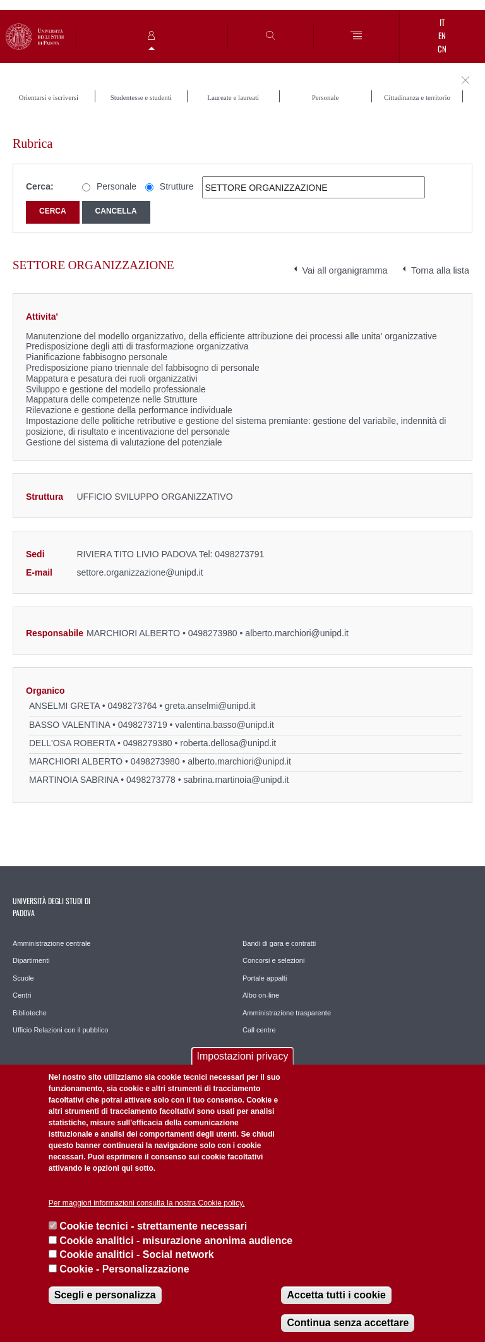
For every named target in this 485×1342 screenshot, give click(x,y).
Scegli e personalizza (105, 1295)
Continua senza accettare (348, 1322)
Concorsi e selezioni (273, 960)
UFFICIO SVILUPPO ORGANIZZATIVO (154, 497)
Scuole (23, 978)
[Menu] (356, 36)
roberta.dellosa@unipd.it (228, 743)
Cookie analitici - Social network (136, 1254)
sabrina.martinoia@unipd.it (236, 780)
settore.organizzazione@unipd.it (139, 572)
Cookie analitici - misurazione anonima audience (175, 1240)
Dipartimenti (31, 960)
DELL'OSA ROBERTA (72, 743)
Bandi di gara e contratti (279, 943)
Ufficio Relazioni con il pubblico (60, 1030)
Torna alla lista (440, 270)
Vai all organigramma (345, 270)
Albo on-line (260, 995)
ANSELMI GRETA (64, 706)
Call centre (259, 1030)
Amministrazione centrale (52, 943)
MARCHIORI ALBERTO (133, 633)
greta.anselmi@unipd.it (210, 706)
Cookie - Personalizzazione (124, 1269)
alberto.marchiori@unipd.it (297, 633)
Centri (22, 995)
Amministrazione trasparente (286, 1013)
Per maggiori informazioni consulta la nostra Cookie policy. (147, 1203)
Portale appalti (264, 978)
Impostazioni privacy (243, 1056)
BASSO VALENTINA (69, 725)
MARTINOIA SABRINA (73, 780)
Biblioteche (30, 1013)
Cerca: (40, 186)
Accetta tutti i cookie (336, 1295)
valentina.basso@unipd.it (224, 725)
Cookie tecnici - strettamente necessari (153, 1226)
